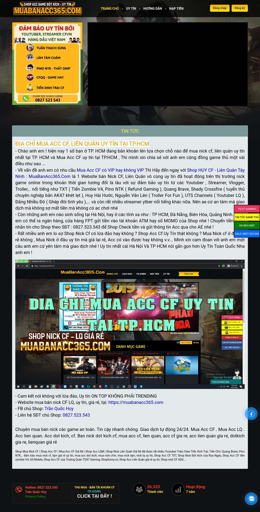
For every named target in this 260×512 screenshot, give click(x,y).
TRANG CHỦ (110, 8)
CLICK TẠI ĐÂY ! (94, 496)
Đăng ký (240, 8)
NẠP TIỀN (176, 8)
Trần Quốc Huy (36, 492)
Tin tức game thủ (247, 217)
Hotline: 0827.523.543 (41, 487)
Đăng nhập (220, 8)
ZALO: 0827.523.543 (247, 233)
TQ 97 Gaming (247, 208)
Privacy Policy (35, 496)
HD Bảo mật (247, 225)
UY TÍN (131, 8)
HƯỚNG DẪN (152, 8)
